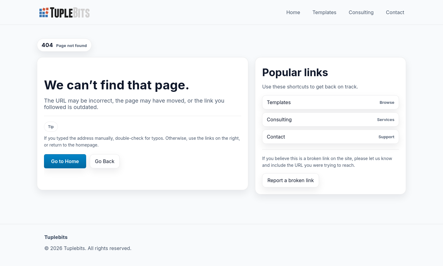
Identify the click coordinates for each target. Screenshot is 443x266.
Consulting (361, 12)
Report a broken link (290, 180)
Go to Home (65, 161)
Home (293, 12)
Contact (395, 12)
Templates (325, 12)
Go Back (104, 161)
